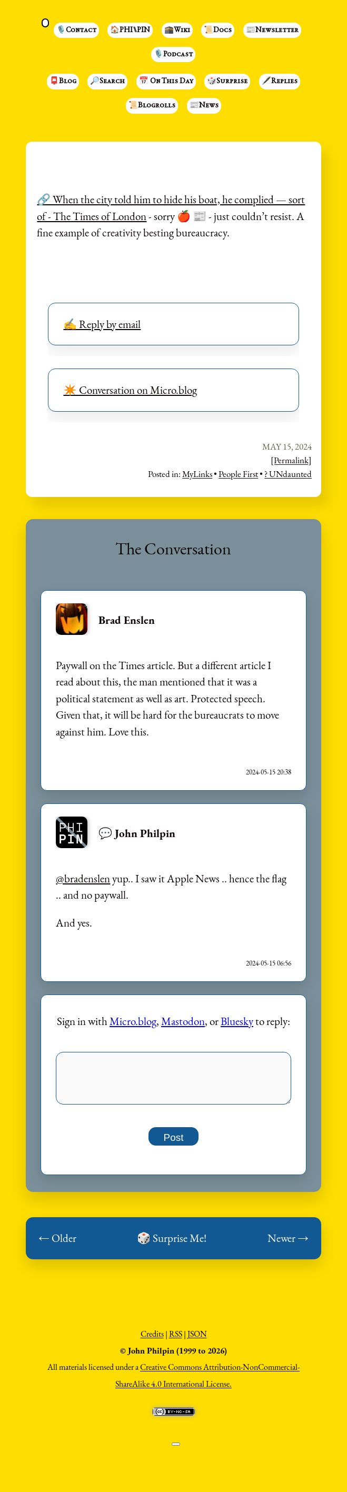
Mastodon (183, 1021)
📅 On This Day (166, 81)
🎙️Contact (76, 30)
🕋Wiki (177, 30)
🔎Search (107, 81)
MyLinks (197, 474)
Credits (152, 1339)
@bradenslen (83, 878)
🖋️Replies (280, 81)
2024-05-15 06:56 (268, 963)
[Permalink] (291, 460)
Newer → (288, 1244)
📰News (204, 106)
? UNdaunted (288, 474)
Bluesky (237, 1021)
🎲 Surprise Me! (171, 1244)
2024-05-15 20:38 (268, 772)
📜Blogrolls (151, 106)
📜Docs (218, 30)
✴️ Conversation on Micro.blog (130, 390)
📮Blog (62, 81)
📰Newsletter (272, 30)
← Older (57, 1244)
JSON (197, 1339)
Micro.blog (133, 1021)
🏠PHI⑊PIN (130, 30)
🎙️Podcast (173, 54)
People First (238, 474)
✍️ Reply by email (102, 324)
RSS (175, 1339)
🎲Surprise (227, 81)
